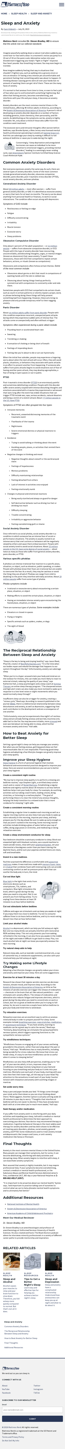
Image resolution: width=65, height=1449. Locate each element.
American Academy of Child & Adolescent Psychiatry (30, 1213)
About (5, 1385)
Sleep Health (19, 14)
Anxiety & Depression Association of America (27, 1208)
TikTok (37, 1392)
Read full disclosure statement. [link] (40, 35)
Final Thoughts (11, 1343)
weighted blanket (43, 844)
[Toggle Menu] (61, 4)
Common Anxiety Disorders (16, 1326)
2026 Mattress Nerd (11, 1427)
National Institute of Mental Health (23, 1204)
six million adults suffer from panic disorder (28, 312)
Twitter (37, 1385)
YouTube (5, 1389)
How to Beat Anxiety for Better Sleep (20, 1338)
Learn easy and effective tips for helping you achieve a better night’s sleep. (32, 1276)
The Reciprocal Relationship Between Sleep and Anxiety (17, 1332)
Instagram (38, 1389)
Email (4, 1404)
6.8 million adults (16, 189)
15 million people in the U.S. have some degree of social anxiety (30, 547)
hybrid (9, 867)
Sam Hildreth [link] (10, 29)
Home (4, 14)
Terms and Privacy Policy (13, 1437)
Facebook (6, 1392)
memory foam (48, 864)
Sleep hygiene (9, 763)
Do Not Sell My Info (10, 1440)
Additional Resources (13, 1347)
